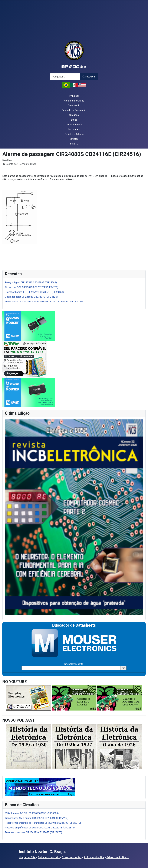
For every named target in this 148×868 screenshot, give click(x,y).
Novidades (74, 129)
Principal (74, 95)
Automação (74, 105)
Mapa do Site (27, 857)
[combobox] (65, 76)
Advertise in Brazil (117, 857)
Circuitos (74, 115)
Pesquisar (89, 76)
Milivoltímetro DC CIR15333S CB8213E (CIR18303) (32, 813)
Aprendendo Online (74, 100)
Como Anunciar (72, 857)
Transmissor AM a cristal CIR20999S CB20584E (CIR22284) (36, 818)
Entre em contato (49, 857)
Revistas (73, 138)
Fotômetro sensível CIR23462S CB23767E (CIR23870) (33, 832)
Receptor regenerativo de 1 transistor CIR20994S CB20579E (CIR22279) (43, 822)
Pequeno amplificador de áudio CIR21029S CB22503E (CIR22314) (40, 827)
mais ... (74, 143)
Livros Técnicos (74, 124)
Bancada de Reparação (74, 110)
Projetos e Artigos (74, 134)
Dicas (74, 119)
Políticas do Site (94, 857)
